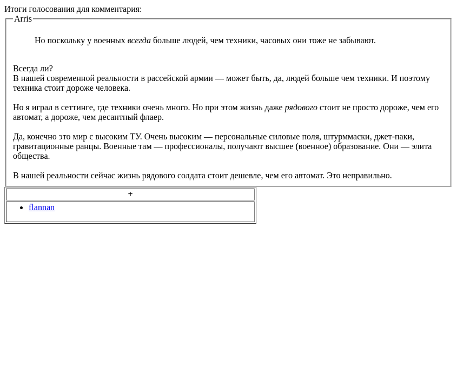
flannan (42, 207)
